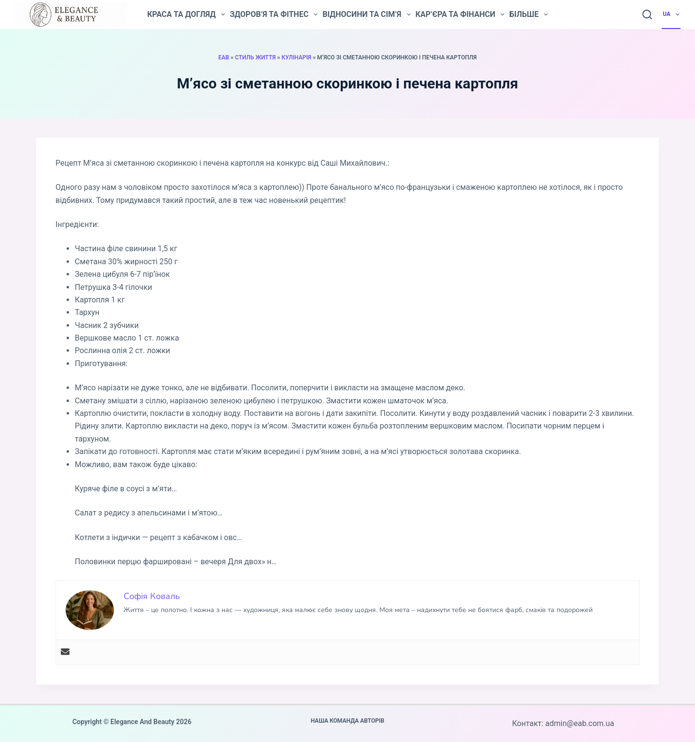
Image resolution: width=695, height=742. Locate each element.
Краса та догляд (186, 14)
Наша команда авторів (348, 720)
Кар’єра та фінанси (460, 14)
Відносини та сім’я (366, 14)
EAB (223, 57)
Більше (528, 14)
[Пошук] (647, 14)
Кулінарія (296, 57)
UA (672, 14)
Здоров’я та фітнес (274, 14)
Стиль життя (255, 57)
